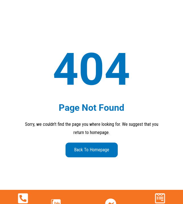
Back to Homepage (91, 149)
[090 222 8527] (23, 198)
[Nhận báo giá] (160, 198)
